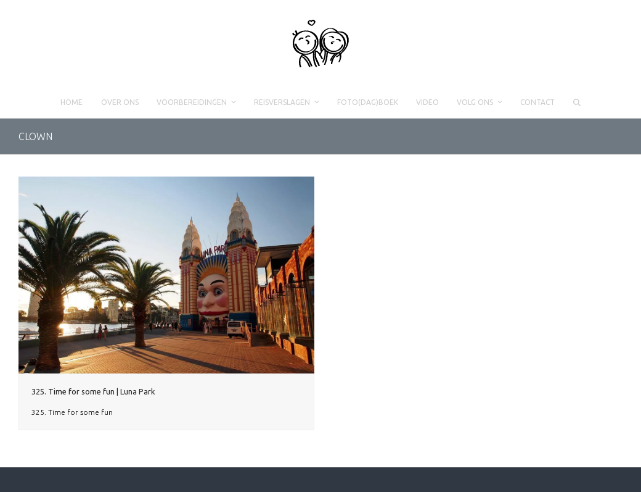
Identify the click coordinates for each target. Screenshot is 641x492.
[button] (576, 102)
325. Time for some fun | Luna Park (93, 391)
